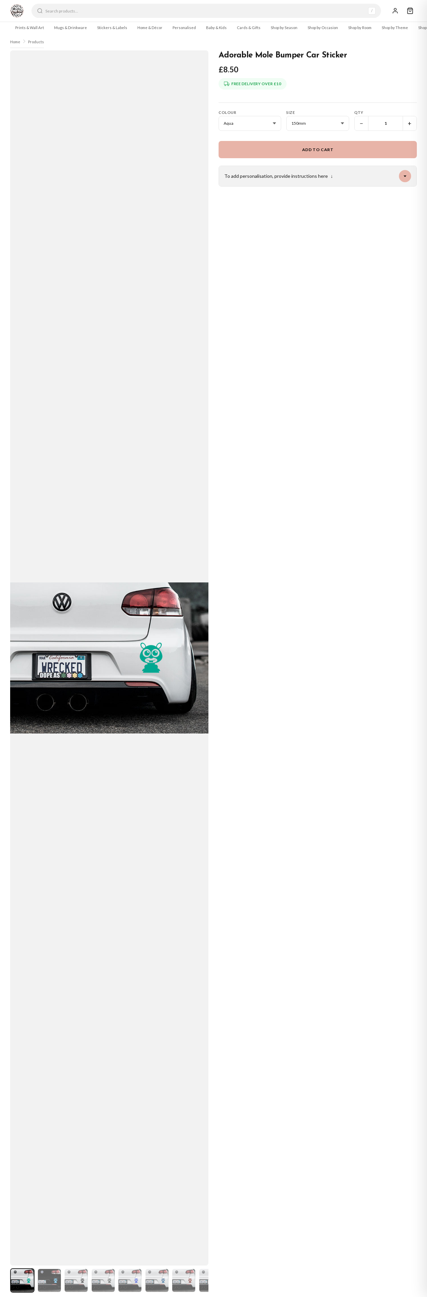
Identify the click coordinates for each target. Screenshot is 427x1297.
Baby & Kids (216, 27)
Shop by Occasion (323, 27)
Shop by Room (360, 27)
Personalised (184, 27)
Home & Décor (149, 27)
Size (290, 112)
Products (36, 42)
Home (15, 42)
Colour (227, 112)
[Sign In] (395, 11)
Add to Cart (318, 149)
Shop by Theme (395, 27)
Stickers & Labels (112, 27)
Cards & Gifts (249, 27)
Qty (358, 112)
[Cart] (410, 11)
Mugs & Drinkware (70, 27)
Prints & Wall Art (29, 27)
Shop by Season (284, 27)
